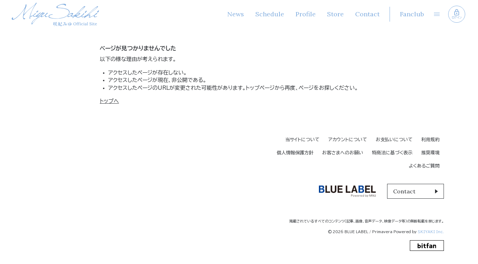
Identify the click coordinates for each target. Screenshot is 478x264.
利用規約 (430, 139)
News (235, 14)
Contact (367, 14)
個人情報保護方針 (295, 152)
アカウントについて (347, 139)
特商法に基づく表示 (392, 152)
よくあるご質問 (424, 166)
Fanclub (412, 14)
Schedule (269, 14)
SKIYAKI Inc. (431, 231)
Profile (305, 14)
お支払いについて (394, 139)
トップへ (109, 101)
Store (335, 14)
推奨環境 (430, 152)
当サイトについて (302, 139)
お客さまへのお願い (342, 152)
